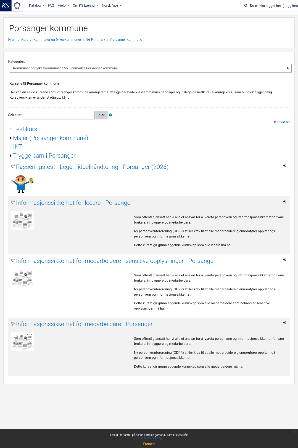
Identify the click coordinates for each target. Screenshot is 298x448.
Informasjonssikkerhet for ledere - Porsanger (74, 202)
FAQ (51, 5)
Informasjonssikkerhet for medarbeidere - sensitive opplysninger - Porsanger (115, 260)
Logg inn (290, 6)
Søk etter (15, 115)
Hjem (12, 40)
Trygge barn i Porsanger (44, 155)
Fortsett (149, 444)
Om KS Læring (84, 5)
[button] (111, 115)
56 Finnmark (95, 40)
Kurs (24, 40)
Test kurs (25, 129)
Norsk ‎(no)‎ (110, 5)
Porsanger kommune (126, 40)
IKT (17, 146)
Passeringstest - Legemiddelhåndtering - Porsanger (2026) (92, 166)
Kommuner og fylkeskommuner (57, 40)
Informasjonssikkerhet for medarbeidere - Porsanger (84, 324)
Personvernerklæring (148, 438)
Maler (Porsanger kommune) (50, 138)
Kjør (101, 115)
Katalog (35, 5)
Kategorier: (16, 61)
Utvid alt (283, 122)
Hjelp (62, 5)
